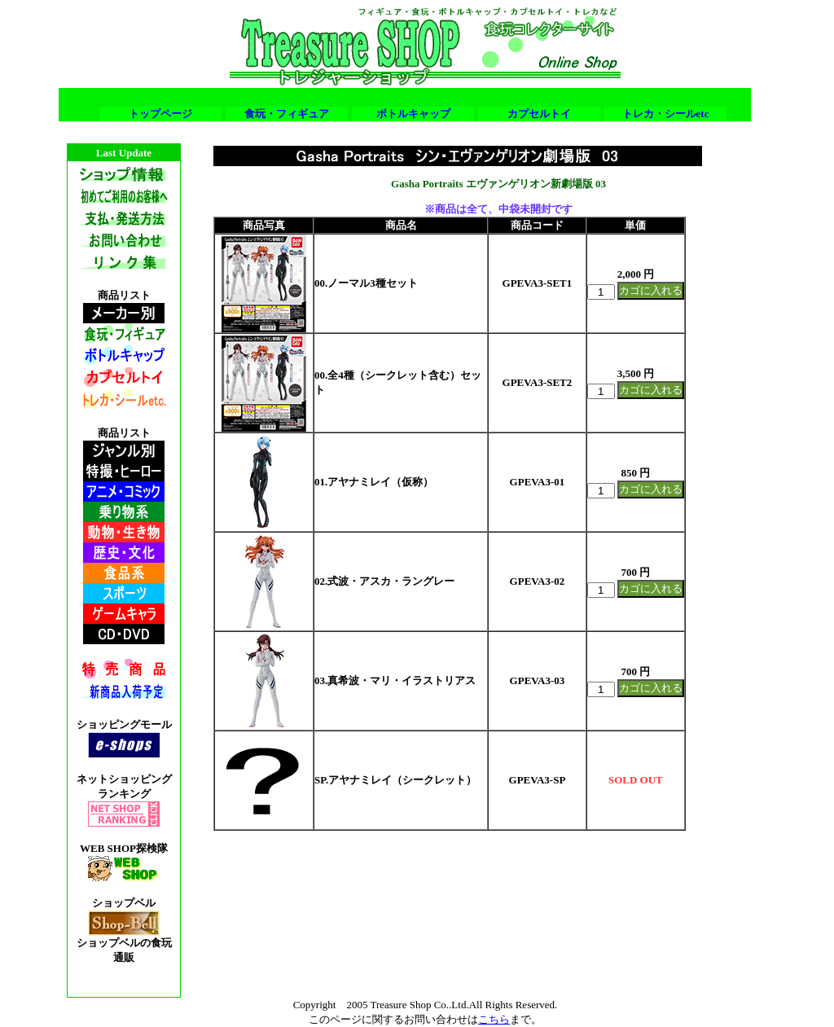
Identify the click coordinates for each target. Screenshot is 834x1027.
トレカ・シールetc (665, 114)
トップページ (160, 114)
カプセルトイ (539, 114)
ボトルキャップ (413, 114)
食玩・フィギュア (286, 114)
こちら (494, 1019)
